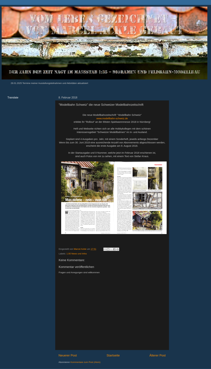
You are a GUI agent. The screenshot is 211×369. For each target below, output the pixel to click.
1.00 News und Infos (76, 253)
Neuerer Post (68, 355)
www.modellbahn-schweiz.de (112, 118)
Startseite (113, 355)
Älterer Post (157, 355)
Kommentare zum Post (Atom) (86, 362)
